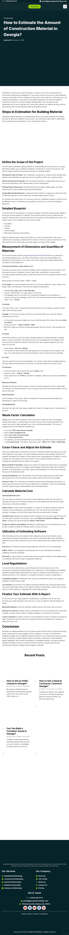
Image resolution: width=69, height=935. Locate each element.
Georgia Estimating (34, 932)
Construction (8, 18)
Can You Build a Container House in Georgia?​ (17, 810)
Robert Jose (12, 762)
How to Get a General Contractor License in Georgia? (50, 759)
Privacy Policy (26, 914)
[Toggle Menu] (65, 6)
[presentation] (19, 743)
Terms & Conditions (40, 914)
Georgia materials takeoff (39, 270)
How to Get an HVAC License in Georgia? (17, 757)
